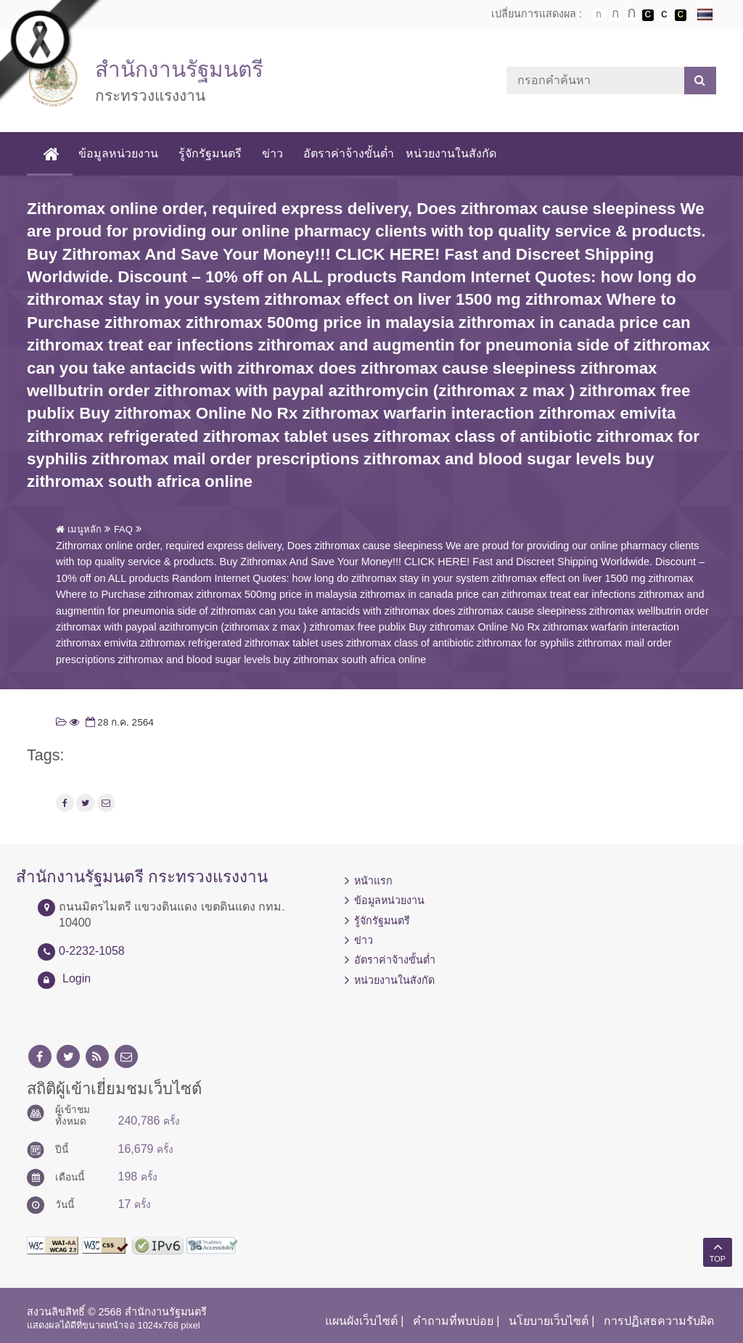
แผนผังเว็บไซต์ (361, 1321)
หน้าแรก (373, 881)
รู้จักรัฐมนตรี (210, 153)
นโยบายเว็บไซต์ (548, 1321)
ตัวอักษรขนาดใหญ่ (631, 14)
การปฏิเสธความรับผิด (659, 1321)
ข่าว (272, 153)
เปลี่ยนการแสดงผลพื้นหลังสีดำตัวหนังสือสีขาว (648, 15)
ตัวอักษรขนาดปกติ (598, 14)
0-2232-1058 (92, 951)
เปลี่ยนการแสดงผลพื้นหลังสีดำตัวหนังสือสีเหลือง (680, 15)
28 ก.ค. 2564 (118, 722)
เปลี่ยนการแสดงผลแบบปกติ (664, 15)
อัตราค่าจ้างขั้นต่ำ (348, 153)
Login (76, 978)
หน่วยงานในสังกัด (451, 153)
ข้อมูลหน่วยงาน (118, 153)
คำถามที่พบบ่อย (453, 1321)
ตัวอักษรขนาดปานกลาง (615, 15)
